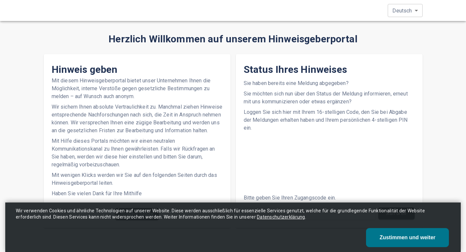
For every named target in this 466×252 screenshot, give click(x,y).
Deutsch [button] (402, 11)
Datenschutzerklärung (281, 220)
